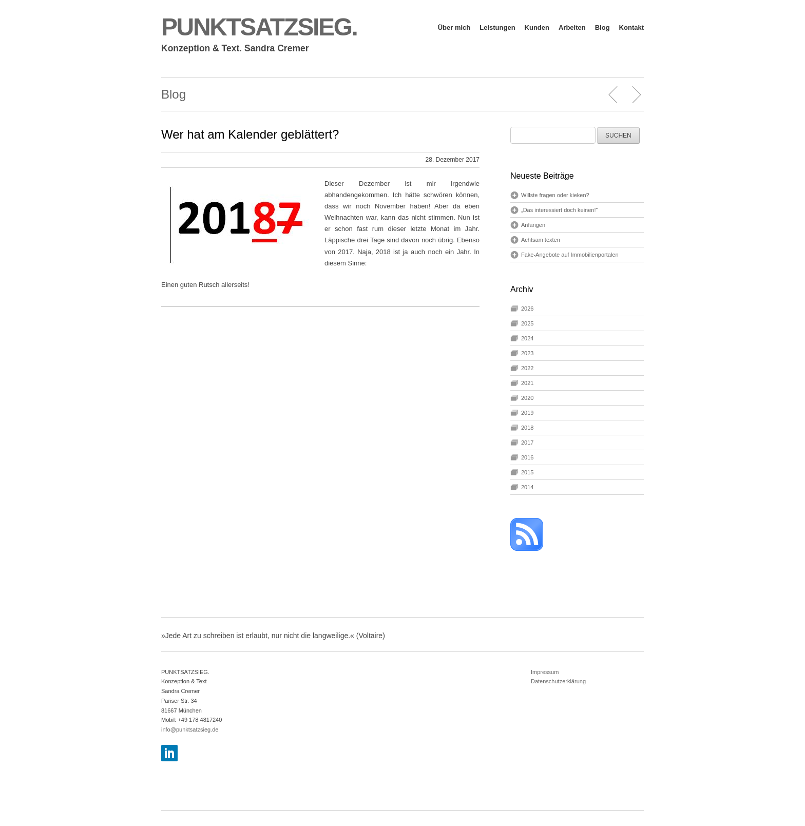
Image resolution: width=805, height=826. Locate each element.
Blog (602, 27)
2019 (527, 413)
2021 (527, 383)
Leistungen (497, 27)
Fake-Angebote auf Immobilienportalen (570, 255)
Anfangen (533, 225)
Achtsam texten (540, 240)
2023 (527, 353)
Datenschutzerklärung (558, 681)
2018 (527, 428)
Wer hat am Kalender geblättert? (250, 134)
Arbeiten (572, 27)
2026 (527, 308)
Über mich (454, 27)
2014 (527, 487)
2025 (527, 323)
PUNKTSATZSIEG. (259, 27)
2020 (527, 398)
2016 (527, 457)
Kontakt (631, 27)
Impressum (545, 672)
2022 (527, 368)
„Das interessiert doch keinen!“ (559, 210)
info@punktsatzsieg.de (189, 729)
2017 (527, 442)
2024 (527, 338)
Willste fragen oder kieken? (555, 195)
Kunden (537, 27)
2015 (527, 472)
